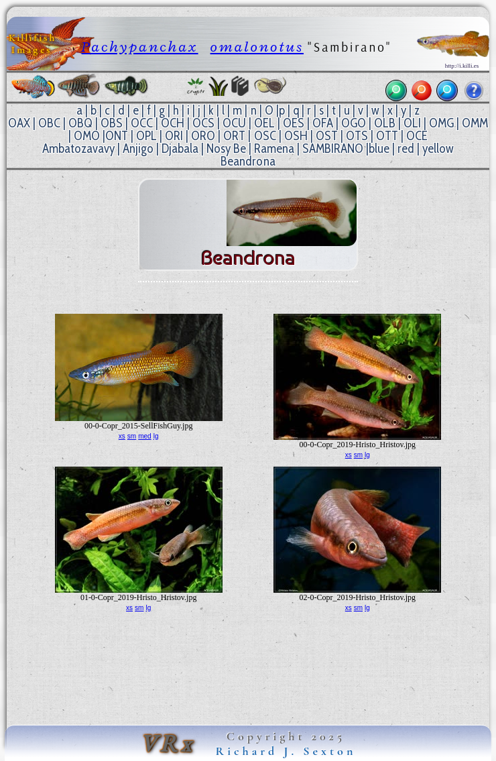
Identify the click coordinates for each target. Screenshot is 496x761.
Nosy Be (226, 148)
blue (379, 148)
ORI (174, 135)
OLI (412, 123)
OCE (417, 135)
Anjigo (138, 148)
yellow (438, 148)
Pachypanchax (140, 47)
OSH (296, 135)
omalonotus (257, 47)
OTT (387, 135)
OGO (353, 123)
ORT (234, 135)
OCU (234, 123)
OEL (264, 123)
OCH (172, 123)
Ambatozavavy (78, 148)
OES (293, 123)
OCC (142, 123)
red (405, 148)
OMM (475, 123)
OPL (146, 135)
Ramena (274, 148)
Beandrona (248, 161)
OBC (49, 123)
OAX (19, 123)
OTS (357, 135)
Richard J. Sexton (286, 751)
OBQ (80, 123)
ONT (116, 135)
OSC (265, 135)
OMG (441, 123)
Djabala (180, 148)
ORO (203, 135)
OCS (203, 123)
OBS (112, 123)
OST (327, 135)
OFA (322, 123)
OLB (384, 123)
